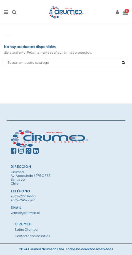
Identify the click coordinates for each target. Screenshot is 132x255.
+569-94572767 (23, 200)
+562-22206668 (23, 196)
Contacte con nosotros (32, 236)
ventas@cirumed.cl (25, 213)
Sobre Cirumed (26, 230)
